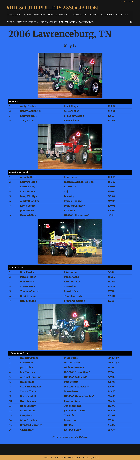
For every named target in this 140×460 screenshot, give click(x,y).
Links (126, 14)
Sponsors (94, 14)
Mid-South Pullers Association (52, 8)
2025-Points (46, 22)
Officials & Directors (81, 22)
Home (10, 14)
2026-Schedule (48, 14)
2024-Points (65, 14)
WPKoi (95, 457)
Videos (11, 22)
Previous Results (28, 22)
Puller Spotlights (111, 14)
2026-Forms (32, 14)
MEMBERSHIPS (80, 14)
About (20, 15)
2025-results (61, 22)
